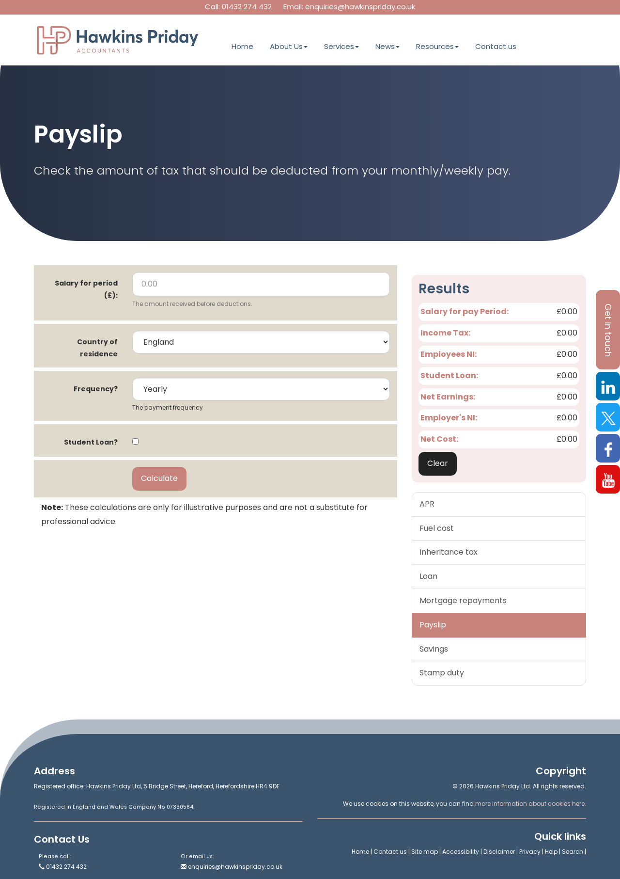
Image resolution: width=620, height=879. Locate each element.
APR (426, 504)
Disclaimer (499, 851)
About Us (289, 46)
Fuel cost (436, 528)
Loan (428, 576)
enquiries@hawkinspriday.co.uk (360, 6)
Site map (424, 851)
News (387, 46)
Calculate (159, 478)
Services (341, 46)
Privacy (530, 851)
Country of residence (97, 348)
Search (572, 851)
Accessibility (460, 851)
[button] (608, 329)
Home (242, 46)
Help (551, 851)
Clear (437, 463)
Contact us (495, 46)
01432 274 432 (247, 6)
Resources (437, 46)
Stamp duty (441, 672)
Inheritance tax (448, 552)
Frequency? (96, 389)
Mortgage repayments (463, 600)
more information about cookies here (530, 803)
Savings (433, 649)
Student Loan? (91, 442)
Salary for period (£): (86, 289)
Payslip (432, 624)
